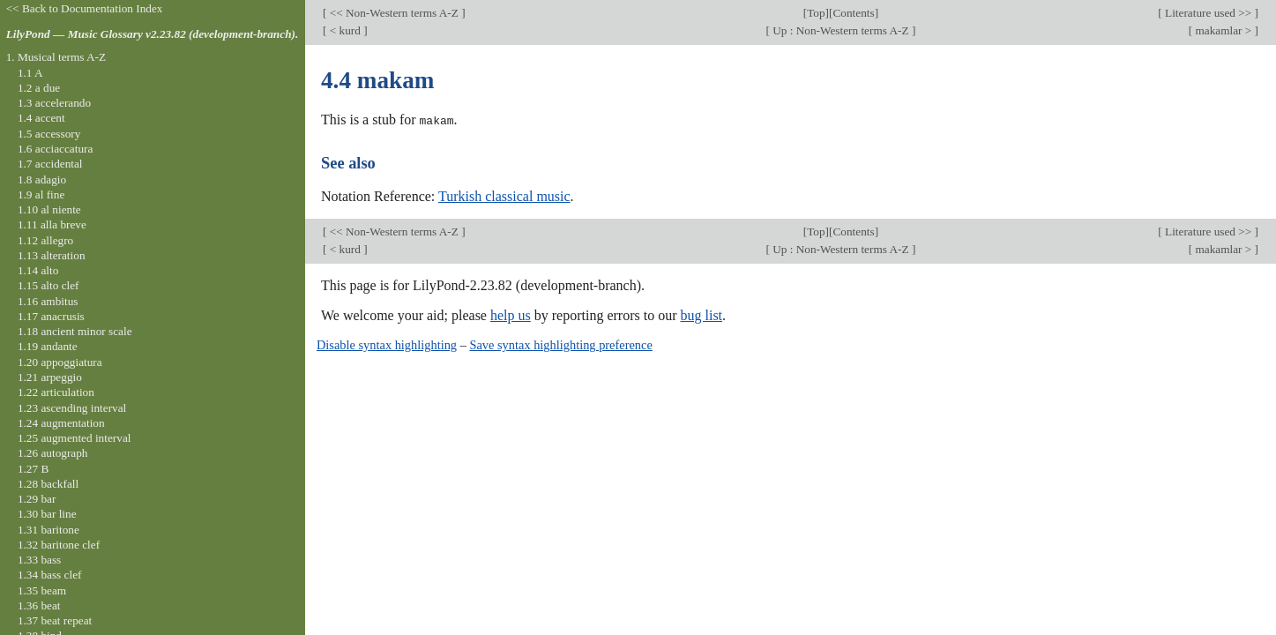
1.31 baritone (48, 529)
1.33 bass (39, 559)
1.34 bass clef (50, 574)
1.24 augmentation (61, 423)
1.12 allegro (45, 240)
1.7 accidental (50, 163)
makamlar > (1223, 30)
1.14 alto (38, 270)
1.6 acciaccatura (55, 148)
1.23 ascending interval (72, 408)
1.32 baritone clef (59, 544)
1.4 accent (41, 117)
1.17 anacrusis (51, 316)
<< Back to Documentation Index (84, 8)
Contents (853, 12)
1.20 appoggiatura (60, 362)
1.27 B (33, 468)
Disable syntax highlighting (387, 345)
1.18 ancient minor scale (75, 331)
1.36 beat (39, 605)
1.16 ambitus (48, 301)
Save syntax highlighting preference (560, 345)
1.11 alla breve (52, 224)
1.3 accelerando (54, 102)
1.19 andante (48, 346)
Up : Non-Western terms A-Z (841, 30)
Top (816, 12)
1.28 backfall (48, 483)
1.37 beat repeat (55, 620)
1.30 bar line (47, 513)
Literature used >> (1208, 12)
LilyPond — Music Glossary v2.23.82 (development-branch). (152, 34)
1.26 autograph (53, 452)
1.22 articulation (56, 392)
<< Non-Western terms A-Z (393, 12)
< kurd (344, 30)
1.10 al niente (49, 209)
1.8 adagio (42, 179)
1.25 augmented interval (74, 437)
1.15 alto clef (48, 285)
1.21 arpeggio (50, 377)
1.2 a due (39, 87)
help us (510, 315)
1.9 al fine (41, 194)
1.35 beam (42, 590)
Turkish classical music (504, 195)
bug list (701, 315)
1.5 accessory (49, 133)
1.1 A (30, 72)
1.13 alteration (52, 255)
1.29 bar (37, 498)
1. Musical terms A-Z (56, 57)
